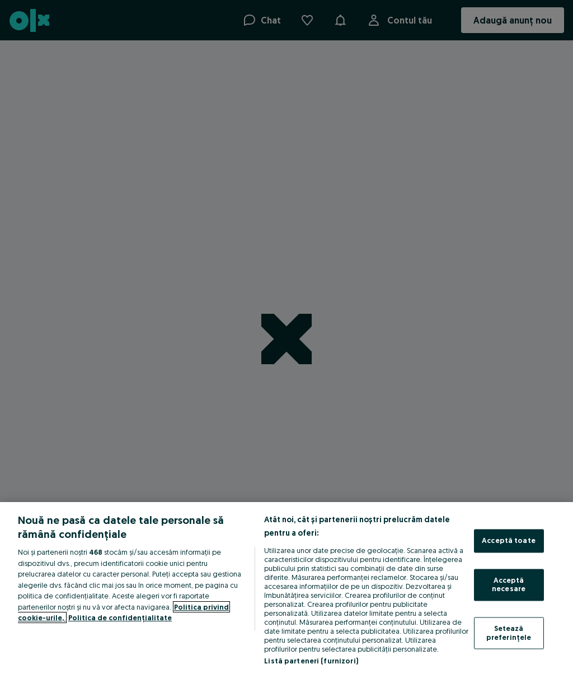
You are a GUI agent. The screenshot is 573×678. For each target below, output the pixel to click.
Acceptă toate (509, 540)
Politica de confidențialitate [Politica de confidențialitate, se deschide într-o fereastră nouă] (120, 617)
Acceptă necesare (508, 584)
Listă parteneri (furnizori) (311, 660)
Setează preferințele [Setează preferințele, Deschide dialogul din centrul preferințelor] (509, 633)
